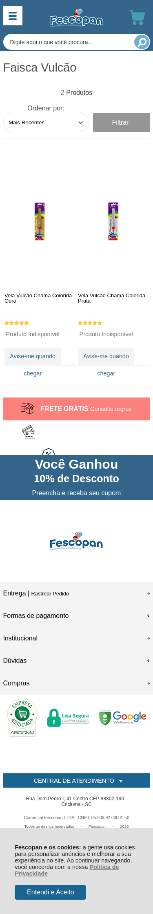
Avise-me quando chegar (32, 359)
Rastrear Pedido (50, 594)
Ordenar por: (45, 108)
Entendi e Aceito (50, 892)
